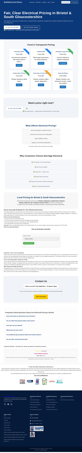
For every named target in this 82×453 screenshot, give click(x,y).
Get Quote (19, 65)
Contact (52, 2)
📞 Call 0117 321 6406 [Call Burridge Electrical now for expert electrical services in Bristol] (12, 27)
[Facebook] (5, 405)
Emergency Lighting (50, 408)
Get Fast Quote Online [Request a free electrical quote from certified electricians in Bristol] (31, 27)
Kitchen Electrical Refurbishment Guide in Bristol (14, 438)
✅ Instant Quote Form (33, 108)
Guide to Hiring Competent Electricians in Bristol (14, 433)
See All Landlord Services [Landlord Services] (51, 410)
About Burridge (7, 419)
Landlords (44, 2)
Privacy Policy (7, 426)
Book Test (19, 85)
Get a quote (74, 2)
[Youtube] (8, 405)
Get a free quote (41, 297)
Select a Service (27, 236)
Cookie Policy (7, 428)
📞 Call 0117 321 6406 (14, 108)
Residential (38, 2)
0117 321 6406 (65, 2)
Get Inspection (63, 63)
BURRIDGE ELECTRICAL (13, 2)
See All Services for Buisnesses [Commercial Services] (67, 400)
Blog (49, 2)
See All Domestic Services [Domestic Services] (35, 410)
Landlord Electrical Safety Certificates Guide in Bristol (15, 435)
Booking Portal (7, 423)
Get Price (41, 85)
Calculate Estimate (28, 243)
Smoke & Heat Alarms (51, 405)
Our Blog (6, 421)
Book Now (41, 63)
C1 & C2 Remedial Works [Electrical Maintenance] (51, 403)
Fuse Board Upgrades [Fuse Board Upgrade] (35, 403)
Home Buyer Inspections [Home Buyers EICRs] (35, 405)
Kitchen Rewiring (33, 408)
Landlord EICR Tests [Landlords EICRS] (50, 400)
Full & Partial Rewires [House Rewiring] (34, 400)
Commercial (31, 2)
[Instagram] (11, 405)
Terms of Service (7, 431)
